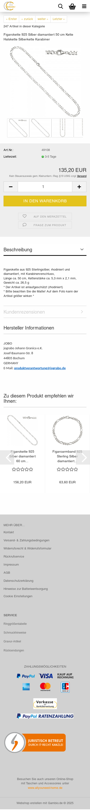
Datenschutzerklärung (18, 580)
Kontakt (9, 532)
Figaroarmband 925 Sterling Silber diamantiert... (67, 456)
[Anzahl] (45, 186)
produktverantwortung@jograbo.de (40, 368)
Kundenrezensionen (24, 312)
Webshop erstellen (29, 803)
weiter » (43, 19)
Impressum (11, 564)
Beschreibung (18, 249)
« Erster (11, 19)
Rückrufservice (14, 556)
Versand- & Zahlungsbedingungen (26, 540)
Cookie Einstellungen (18, 596)
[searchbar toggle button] (60, 6)
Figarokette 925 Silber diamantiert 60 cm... (22, 456)
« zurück (27, 19)
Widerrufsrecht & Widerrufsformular (27, 548)
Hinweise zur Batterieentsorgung (26, 589)
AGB (7, 572)
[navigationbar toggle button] (84, 6)
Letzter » (59, 19)
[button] (11, 186)
